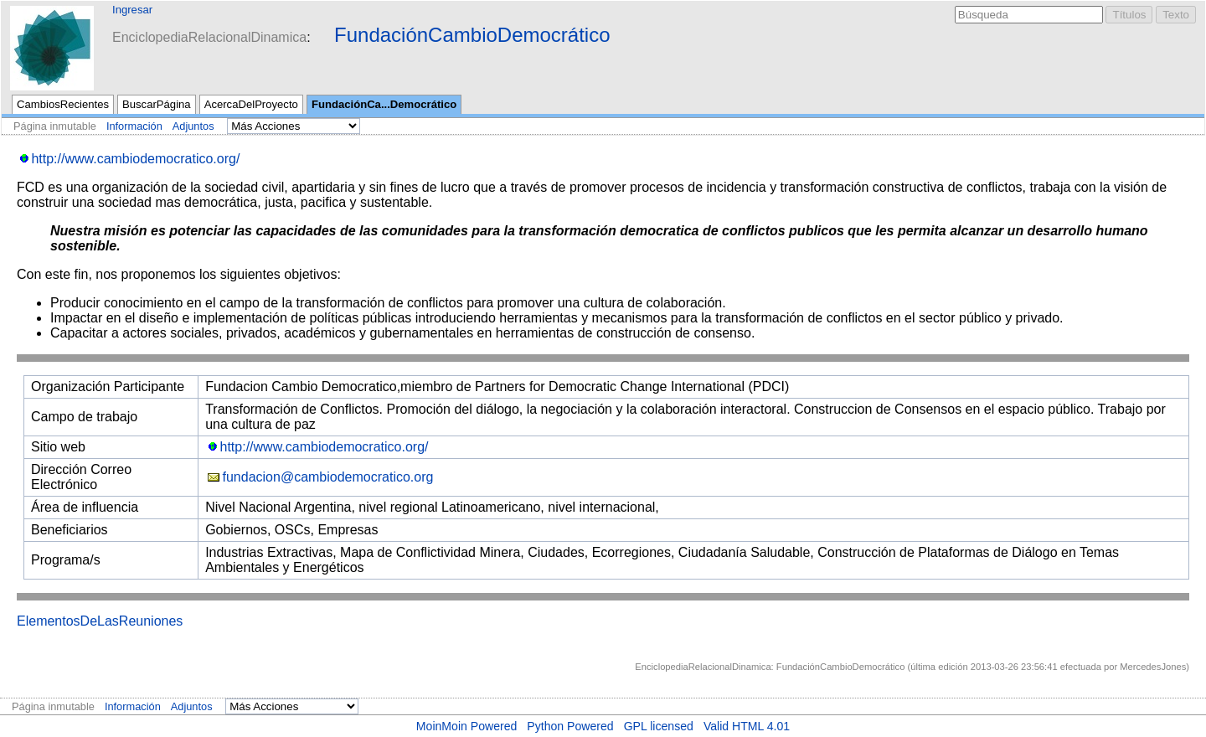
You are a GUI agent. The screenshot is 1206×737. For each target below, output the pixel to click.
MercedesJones (1153, 667)
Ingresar (132, 9)
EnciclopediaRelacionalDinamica (209, 37)
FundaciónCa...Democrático (384, 104)
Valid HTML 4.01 (747, 726)
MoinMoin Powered (467, 726)
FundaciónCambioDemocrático (472, 34)
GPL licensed (658, 726)
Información (134, 126)
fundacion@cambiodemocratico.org (328, 477)
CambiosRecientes (63, 104)
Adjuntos (193, 126)
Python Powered (570, 726)
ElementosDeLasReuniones (100, 621)
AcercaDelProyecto (251, 104)
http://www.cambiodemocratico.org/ (135, 159)
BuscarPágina (156, 104)
